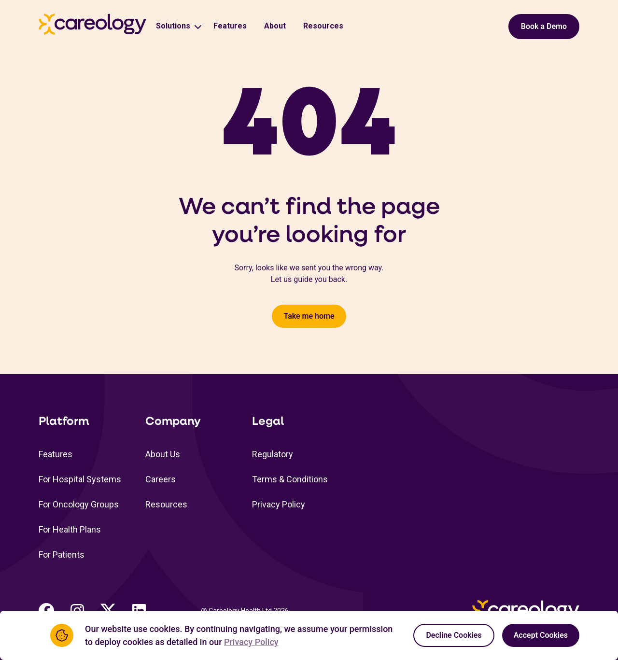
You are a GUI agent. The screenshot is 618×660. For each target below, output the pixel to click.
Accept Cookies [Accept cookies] (541, 635)
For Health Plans (70, 529)
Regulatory (272, 454)
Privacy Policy (278, 504)
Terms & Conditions (290, 479)
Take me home (308, 316)
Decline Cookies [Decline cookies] (453, 635)
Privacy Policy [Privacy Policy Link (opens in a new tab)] (251, 642)
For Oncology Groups (79, 504)
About (275, 25)
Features (230, 25)
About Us (162, 454)
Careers (160, 479)
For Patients (61, 554)
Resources (323, 25)
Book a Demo (544, 26)
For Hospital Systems (80, 479)
